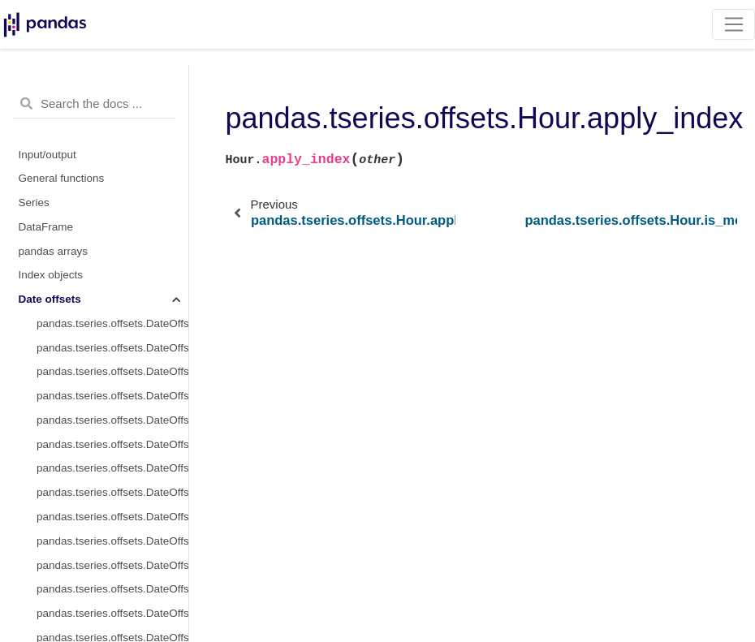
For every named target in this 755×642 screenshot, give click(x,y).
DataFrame (46, 227)
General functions (62, 178)
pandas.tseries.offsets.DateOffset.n (112, 492)
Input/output (47, 155)
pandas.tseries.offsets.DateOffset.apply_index (112, 589)
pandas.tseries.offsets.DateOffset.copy (112, 613)
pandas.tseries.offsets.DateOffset (112, 323)
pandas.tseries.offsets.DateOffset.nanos (112, 420)
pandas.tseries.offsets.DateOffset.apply (112, 565)
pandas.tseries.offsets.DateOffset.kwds (112, 371)
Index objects (51, 275)
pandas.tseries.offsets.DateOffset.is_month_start (112, 517)
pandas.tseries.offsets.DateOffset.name (112, 396)
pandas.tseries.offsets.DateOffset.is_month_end (112, 541)
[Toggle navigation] (733, 24)
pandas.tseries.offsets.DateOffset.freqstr (112, 348)
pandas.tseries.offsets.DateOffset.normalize (112, 444)
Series (34, 202)
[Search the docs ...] (94, 103)
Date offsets (50, 299)
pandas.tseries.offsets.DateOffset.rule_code (112, 468)
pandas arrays (53, 251)
